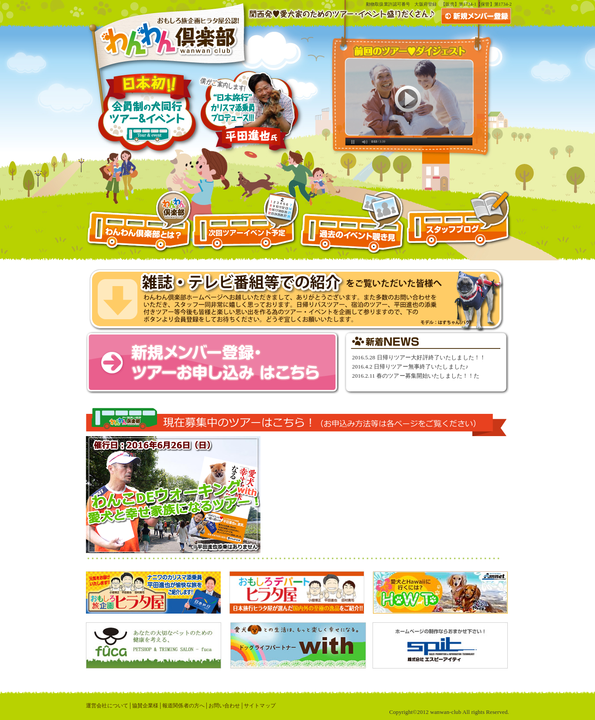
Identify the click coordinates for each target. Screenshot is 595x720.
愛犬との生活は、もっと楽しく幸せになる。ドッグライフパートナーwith (298, 645)
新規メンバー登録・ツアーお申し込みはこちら (212, 362)
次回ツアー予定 (245, 222)
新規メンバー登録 (476, 16)
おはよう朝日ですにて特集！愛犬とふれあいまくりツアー (296, 300)
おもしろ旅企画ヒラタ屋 (153, 592)
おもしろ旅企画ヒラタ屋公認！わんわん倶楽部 (168, 35)
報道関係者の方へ (183, 706)
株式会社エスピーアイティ (440, 645)
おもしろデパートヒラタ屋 (296, 592)
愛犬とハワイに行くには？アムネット (440, 592)
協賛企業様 (145, 706)
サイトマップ (260, 706)
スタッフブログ (458, 222)
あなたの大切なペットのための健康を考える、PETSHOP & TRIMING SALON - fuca (154, 645)
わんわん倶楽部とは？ (139, 222)
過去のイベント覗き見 (352, 222)
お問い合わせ (224, 706)
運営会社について (107, 706)
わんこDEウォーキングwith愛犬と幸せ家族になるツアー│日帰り (188, 495)
